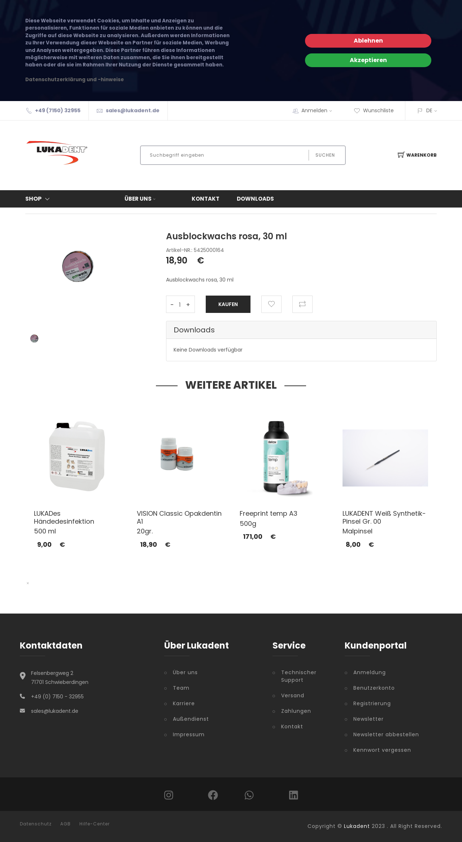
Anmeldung (369, 672)
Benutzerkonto (374, 688)
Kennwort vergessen (382, 750)
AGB (65, 824)
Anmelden (319, 110)
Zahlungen (296, 711)
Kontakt (205, 198)
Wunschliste (374, 110)
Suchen (325, 155)
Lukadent (357, 826)
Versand (292, 695)
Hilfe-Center (94, 824)
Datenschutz (36, 824)
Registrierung (372, 703)
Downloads (255, 198)
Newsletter (368, 719)
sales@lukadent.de (133, 110)
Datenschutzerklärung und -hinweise (74, 79)
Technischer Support (299, 676)
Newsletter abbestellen (386, 734)
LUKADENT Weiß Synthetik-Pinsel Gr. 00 (384, 517)
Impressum (189, 734)
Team (181, 688)
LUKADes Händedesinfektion (64, 517)
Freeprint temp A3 (268, 513)
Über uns (141, 198)
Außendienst (191, 719)
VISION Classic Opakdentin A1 (179, 517)
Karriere (184, 703)
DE (429, 110)
